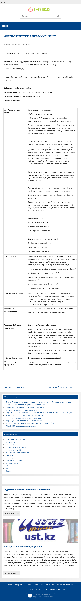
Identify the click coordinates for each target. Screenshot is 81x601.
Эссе (8, 468)
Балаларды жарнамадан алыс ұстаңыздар (23, 418)
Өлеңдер (10, 471)
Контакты (19, 589)
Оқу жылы (10, 455)
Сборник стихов (47, 585)
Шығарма (10, 466)
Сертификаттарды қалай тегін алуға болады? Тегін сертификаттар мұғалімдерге (39, 413)
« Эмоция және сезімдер (13, 387)
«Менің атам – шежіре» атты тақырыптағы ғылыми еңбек (30, 423)
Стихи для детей (13, 458)
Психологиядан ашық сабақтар (18, 45)
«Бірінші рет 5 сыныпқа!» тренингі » (63, 387)
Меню (3, 2)
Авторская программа (15, 585)
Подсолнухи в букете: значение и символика (25, 407)
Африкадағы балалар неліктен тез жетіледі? (24, 421)
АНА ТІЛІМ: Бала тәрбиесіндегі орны (21, 426)
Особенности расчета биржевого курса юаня (25, 405)
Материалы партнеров (65, 585)
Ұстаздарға (10, 442)
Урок (29, 585)
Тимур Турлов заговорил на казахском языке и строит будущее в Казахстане (38, 402)
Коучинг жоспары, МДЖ (16, 447)
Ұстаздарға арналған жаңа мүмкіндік (21, 410)
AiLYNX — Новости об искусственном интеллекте (43, 596)
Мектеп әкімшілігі (13, 450)
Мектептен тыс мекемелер (17, 453)
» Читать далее (12, 514)
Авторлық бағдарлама (15, 439)
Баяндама (10, 445)
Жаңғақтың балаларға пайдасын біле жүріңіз (25, 415)
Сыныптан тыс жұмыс (15, 460)
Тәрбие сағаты (12, 463)
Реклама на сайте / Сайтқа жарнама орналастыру (46, 589)
